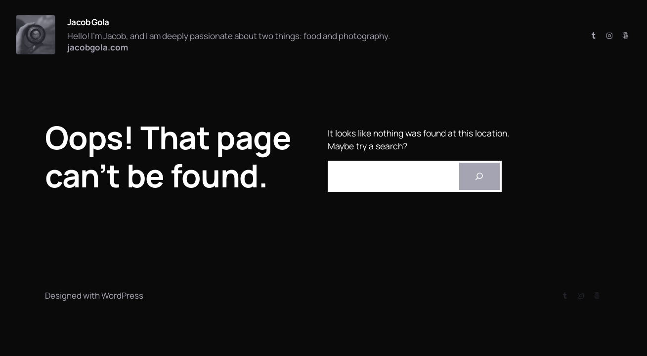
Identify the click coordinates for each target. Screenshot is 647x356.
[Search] (479, 176)
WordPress (122, 295)
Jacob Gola (88, 22)
